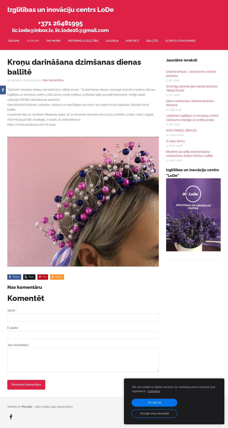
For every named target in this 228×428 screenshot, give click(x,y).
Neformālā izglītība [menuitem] (83, 40)
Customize (153, 391)
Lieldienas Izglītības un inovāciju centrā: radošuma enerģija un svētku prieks (192, 117)
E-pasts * (13, 328)
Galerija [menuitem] (112, 40)
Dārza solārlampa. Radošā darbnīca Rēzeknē (190, 103)
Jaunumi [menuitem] (33, 40)
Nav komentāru (53, 80)
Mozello (27, 406)
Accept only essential (154, 413)
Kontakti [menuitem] (132, 40)
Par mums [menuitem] (53, 40)
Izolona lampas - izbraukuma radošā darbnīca (191, 73)
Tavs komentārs (18, 345)
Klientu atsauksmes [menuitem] (180, 40)
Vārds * (12, 310)
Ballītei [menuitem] (152, 40)
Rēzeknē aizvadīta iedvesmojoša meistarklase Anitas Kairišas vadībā (189, 153)
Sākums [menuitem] (13, 40)
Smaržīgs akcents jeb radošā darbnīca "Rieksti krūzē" (192, 88)
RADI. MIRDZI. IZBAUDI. (181, 130)
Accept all (154, 402)
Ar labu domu (175, 141)
